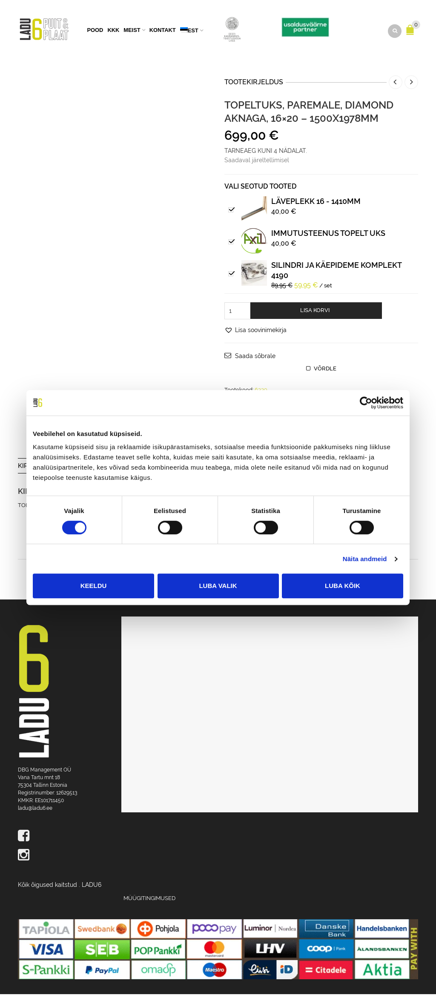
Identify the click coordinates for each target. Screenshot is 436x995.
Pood (95, 31)
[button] (255, 331)
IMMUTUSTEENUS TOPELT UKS (328, 233)
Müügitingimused (149, 899)
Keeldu (93, 585)
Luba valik (218, 585)
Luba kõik (342, 585)
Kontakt (162, 31)
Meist (131, 31)
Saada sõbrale (255, 356)
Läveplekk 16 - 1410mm (316, 202)
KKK (113, 31)
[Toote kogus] (237, 311)
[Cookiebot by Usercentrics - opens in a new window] (366, 402)
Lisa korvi (315, 311)
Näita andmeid (365, 558)
